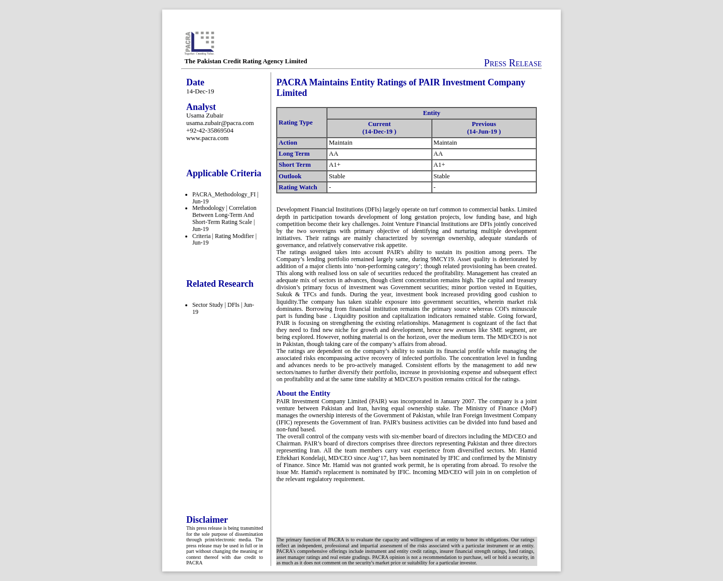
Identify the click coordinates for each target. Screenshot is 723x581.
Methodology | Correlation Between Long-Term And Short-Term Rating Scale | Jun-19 (224, 218)
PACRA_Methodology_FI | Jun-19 (225, 198)
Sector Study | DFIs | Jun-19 (223, 308)
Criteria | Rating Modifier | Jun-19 (224, 240)
